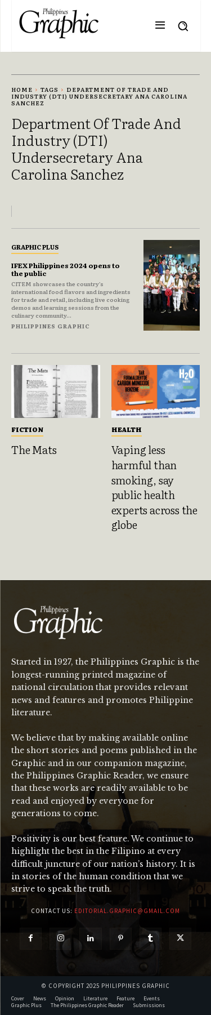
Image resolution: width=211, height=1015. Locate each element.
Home (22, 89)
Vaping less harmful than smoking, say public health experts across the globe (154, 487)
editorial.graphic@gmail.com (127, 911)
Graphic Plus (35, 246)
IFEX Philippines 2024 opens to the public (65, 269)
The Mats (33, 449)
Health (126, 429)
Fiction (27, 429)
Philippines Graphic (50, 326)
